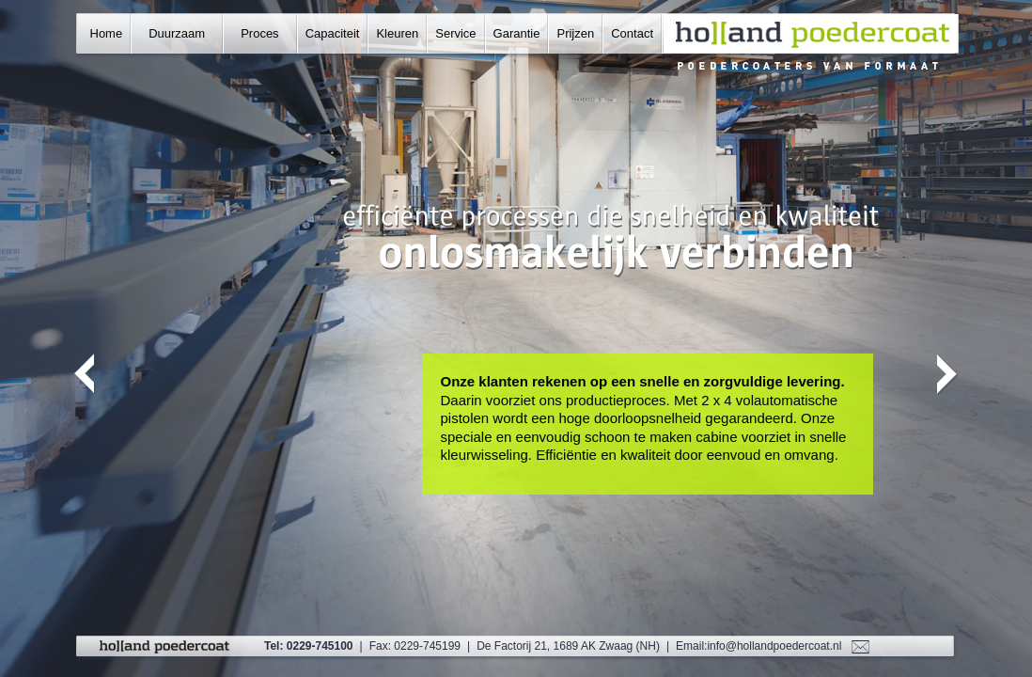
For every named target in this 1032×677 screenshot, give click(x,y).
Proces (259, 33)
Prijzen (575, 33)
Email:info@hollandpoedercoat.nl (758, 646)
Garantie (516, 33)
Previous (85, 375)
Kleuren (397, 33)
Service (455, 33)
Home (106, 33)
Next (948, 375)
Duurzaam (177, 33)
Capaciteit (332, 33)
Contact (632, 33)
